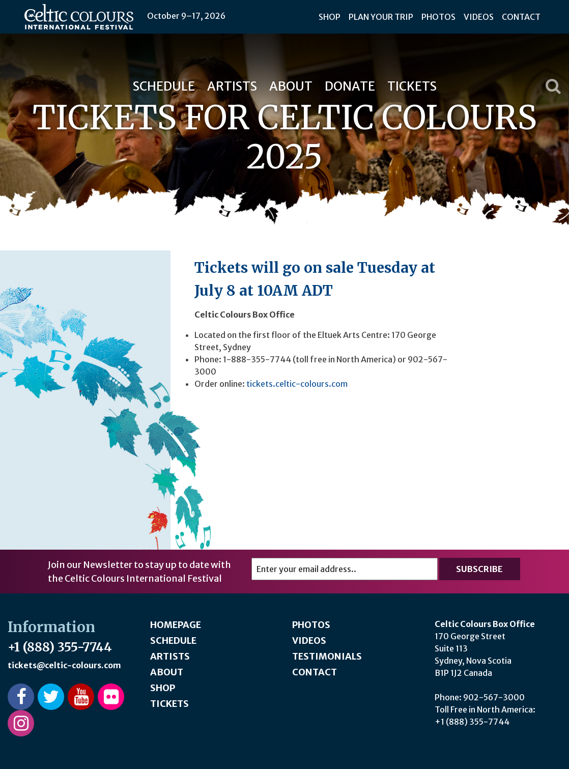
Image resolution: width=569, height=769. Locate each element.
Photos (438, 17)
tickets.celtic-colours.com (297, 384)
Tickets (412, 86)
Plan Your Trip (381, 17)
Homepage (175, 625)
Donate (350, 86)
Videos (479, 17)
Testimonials (327, 656)
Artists (232, 86)
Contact (521, 17)
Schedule (164, 86)
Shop (329, 17)
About (290, 86)
